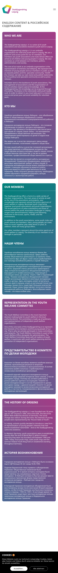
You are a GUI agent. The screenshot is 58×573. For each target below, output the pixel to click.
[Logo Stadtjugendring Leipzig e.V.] (14, 9)
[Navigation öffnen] (54, 9)
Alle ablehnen (38, 568)
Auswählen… (19, 568)
